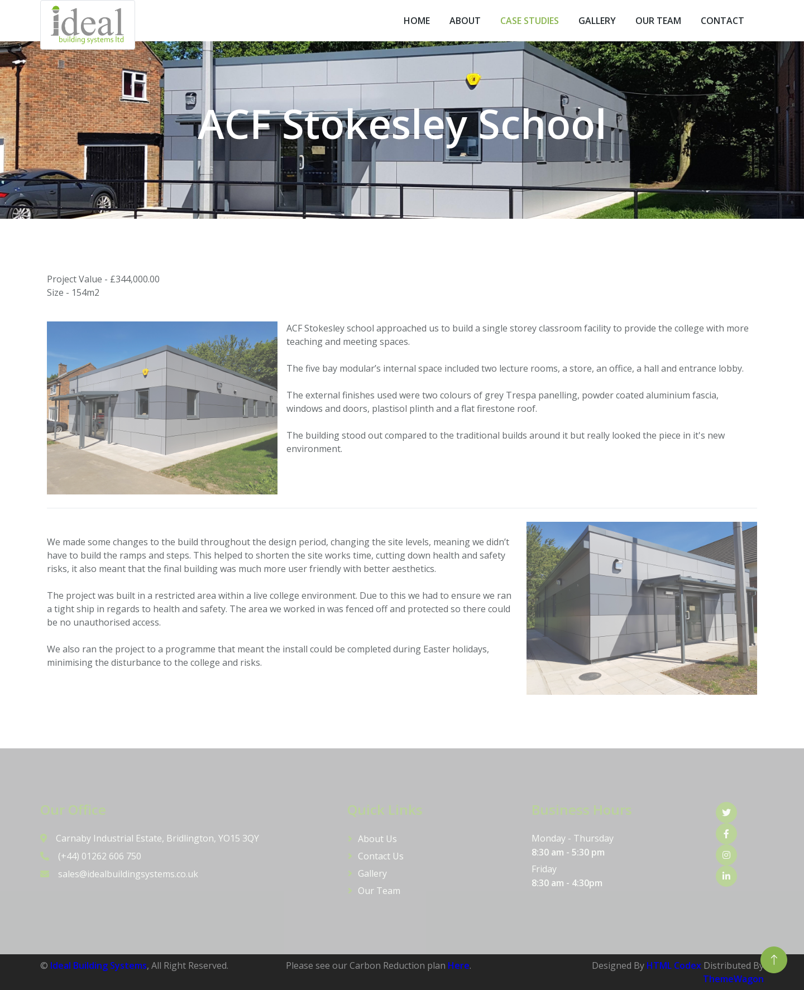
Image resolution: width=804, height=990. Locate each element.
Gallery (597, 21)
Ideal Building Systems (98, 965)
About (465, 21)
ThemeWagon (733, 979)
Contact (722, 21)
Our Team (658, 21)
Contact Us (381, 856)
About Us (377, 839)
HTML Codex (674, 965)
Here (459, 965)
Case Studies (529, 21)
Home (417, 21)
